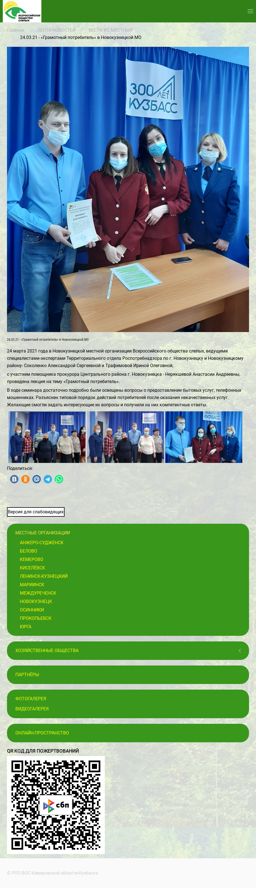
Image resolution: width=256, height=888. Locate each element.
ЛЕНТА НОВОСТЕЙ (56, 30)
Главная (15, 30)
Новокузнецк (36, 601)
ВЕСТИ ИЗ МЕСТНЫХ (110, 30)
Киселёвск (32, 568)
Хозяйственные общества (47, 650)
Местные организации (42, 532)
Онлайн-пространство (42, 733)
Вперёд (242, 496)
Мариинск (32, 584)
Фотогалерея (30, 698)
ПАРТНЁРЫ (27, 674)
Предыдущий (19, 496)
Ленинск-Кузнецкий (44, 576)
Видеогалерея (32, 708)
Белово (28, 551)
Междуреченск (38, 593)
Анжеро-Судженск (41, 542)
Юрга (25, 626)
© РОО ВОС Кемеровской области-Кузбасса (51, 873)
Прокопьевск (35, 618)
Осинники (32, 610)
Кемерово (31, 559)
